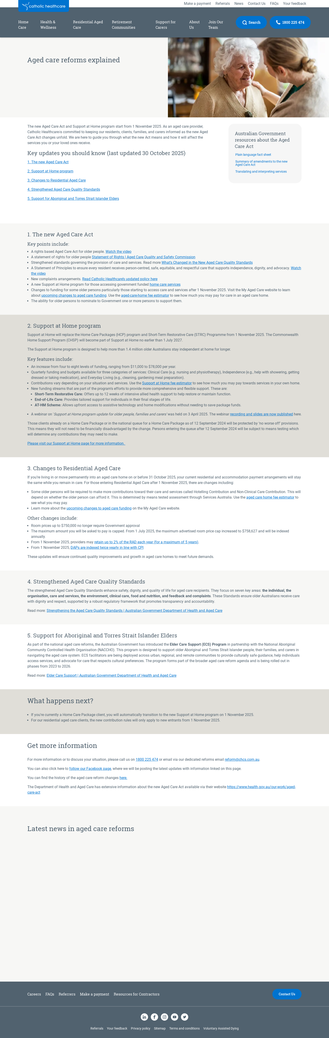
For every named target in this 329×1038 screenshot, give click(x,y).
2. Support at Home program (50, 171)
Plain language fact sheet (253, 154)
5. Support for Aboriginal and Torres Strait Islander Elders (73, 198)
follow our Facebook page (90, 768)
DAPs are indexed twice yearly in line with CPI (107, 547)
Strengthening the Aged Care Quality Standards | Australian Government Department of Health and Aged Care (134, 610)
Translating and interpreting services (261, 171)
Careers (34, 994)
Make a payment (94, 994)
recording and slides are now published (261, 414)
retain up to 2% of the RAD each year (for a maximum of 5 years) (146, 542)
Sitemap (160, 1028)
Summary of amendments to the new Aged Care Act (261, 163)
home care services (165, 284)
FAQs (49, 994)
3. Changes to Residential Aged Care (56, 180)
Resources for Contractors (136, 994)
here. (123, 778)
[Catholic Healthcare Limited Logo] (43, 6)
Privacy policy (140, 1028)
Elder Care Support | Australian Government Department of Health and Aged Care (111, 675)
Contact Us (287, 994)
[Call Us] (290, 22)
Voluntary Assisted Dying (221, 1028)
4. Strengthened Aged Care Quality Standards (63, 189)
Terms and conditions (184, 1028)
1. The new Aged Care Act (48, 162)
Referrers (67, 994)
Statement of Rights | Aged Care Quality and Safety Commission (143, 257)
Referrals (96, 1028)
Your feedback (117, 1028)
